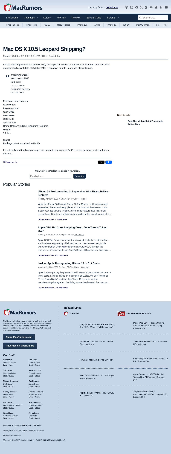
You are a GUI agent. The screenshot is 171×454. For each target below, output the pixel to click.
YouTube (74, 313)
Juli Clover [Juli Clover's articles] (7, 370)
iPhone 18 (111, 25)
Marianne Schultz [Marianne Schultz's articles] (36, 391)
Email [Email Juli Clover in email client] (5, 375)
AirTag (97, 25)
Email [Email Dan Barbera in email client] (5, 407)
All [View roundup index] (166, 25)
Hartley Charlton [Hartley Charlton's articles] (10, 391)
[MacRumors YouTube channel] (151, 7)
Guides (47, 17)
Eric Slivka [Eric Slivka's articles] (33, 359)
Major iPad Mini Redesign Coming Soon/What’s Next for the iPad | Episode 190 (148, 325)
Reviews (76, 17)
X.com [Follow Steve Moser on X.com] (11, 418)
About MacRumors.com (19, 336)
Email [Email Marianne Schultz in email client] (31, 396)
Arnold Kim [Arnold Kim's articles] (7, 359)
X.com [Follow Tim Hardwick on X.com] (37, 386)
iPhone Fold (31, 25)
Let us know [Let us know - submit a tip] (112, 7)
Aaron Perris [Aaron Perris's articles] (34, 412)
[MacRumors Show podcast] (126, 7)
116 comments (61, 288)
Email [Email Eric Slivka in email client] (31, 364)
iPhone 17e (82, 25)
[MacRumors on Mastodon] (146, 7)
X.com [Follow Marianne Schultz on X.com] (37, 396)
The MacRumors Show (138, 313)
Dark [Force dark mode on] (62, 440)
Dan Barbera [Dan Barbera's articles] (8, 402)
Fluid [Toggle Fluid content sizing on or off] (38, 440)
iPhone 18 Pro (12, 25)
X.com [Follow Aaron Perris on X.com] (37, 418)
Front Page (12, 17)
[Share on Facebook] (108, 162)
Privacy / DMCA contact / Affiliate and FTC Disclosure (23, 431)
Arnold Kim (55, 56)
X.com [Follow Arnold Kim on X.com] (11, 364)
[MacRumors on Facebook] (136, 7)
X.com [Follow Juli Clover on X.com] (11, 375)
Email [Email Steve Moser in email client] (5, 418)
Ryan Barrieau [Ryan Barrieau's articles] (35, 402)
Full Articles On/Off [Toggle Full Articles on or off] (26, 440)
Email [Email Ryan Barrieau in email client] (31, 407)
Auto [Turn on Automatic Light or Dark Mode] (52, 440)
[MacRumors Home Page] (23, 8)
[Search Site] (153, 17)
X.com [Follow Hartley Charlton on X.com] (11, 396)
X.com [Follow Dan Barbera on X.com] (11, 407)
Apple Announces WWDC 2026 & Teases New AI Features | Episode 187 (149, 376)
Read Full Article (45, 219)
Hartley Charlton (81, 267)
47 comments (61, 219)
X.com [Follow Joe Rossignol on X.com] (37, 375)
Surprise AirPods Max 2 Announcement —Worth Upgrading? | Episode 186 (150, 394)
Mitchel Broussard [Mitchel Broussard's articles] (10, 381)
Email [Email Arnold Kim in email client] (5, 364)
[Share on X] (101, 162)
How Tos (61, 17)
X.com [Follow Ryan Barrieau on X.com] (37, 407)
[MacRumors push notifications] (156, 7)
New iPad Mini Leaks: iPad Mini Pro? (96, 359)
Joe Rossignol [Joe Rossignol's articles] (35, 370)
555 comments (61, 255)
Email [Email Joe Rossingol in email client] (31, 375)
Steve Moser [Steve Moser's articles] (8, 412)
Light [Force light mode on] (57, 440)
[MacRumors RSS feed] (161, 7)
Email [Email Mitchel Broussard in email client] (5, 386)
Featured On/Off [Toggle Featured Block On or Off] (10, 440)
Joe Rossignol (80, 199)
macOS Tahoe (142, 25)
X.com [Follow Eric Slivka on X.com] (37, 364)
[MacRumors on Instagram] (131, 7)
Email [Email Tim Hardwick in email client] (31, 386)
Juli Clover (79, 234)
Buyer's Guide (94, 17)
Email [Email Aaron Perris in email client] (31, 418)
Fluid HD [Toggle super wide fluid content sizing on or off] (44, 440)
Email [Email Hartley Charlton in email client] (5, 396)
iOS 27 (47, 25)
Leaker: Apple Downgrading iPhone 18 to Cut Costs (70, 263)
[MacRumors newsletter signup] (166, 7)
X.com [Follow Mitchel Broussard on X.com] (11, 386)
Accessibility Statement (12, 435)
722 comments (10, 162)
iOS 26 (126, 25)
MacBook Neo (63, 25)
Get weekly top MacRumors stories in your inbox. (57, 171)
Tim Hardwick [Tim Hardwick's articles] (34, 381)
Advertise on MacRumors (20, 345)
